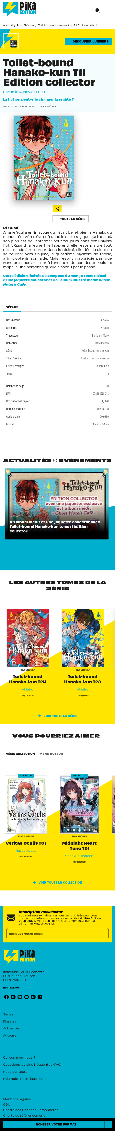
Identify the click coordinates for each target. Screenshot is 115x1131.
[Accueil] (19, 9)
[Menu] (102, 10)
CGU (6, 1104)
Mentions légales (17, 1099)
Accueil (8, 25)
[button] (88, 41)
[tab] (12, 307)
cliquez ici (47, 923)
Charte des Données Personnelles (31, 1110)
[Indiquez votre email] (52, 933)
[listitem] (6, 997)
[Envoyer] (104, 933)
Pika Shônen (25, 25)
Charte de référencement (24, 1115)
